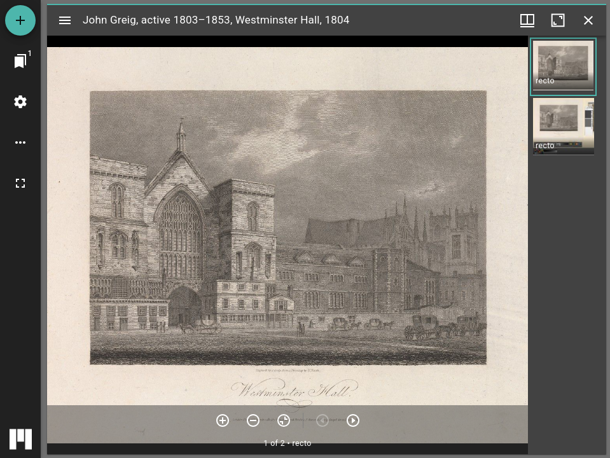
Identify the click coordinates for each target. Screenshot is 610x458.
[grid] (567, 245)
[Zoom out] (253, 420)
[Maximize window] (558, 20)
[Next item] (353, 420)
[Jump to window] (20, 61)
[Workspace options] (20, 142)
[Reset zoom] (283, 420)
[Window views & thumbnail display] (527, 20)
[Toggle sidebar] (65, 20)
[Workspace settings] (20, 102)
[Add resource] (20, 20)
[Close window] (588, 20)
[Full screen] (20, 183)
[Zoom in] (222, 420)
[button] (563, 67)
